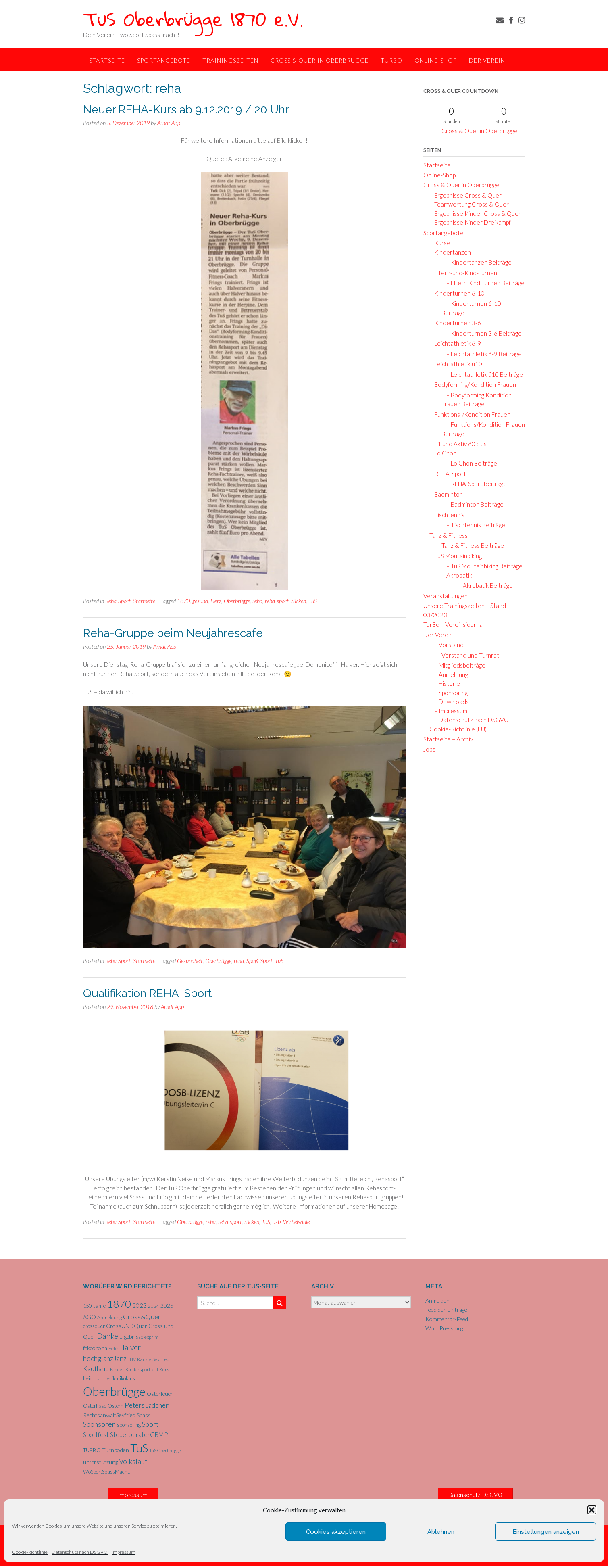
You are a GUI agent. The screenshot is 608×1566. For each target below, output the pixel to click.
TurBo (391, 60)
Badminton (446, 494)
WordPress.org (444, 1328)
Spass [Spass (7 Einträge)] (144, 1415)
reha (257, 600)
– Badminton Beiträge (472, 504)
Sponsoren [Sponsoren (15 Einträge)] (99, 1424)
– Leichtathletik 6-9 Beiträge (481, 353)
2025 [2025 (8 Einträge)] (166, 1305)
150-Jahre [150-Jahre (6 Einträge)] (94, 1306)
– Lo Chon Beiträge (469, 463)
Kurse (439, 242)
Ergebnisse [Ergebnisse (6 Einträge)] (131, 1337)
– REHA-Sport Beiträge (474, 483)
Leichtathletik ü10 (455, 363)
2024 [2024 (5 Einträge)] (153, 1306)
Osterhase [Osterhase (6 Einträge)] (94, 1406)
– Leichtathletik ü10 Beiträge (482, 374)
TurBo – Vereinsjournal (453, 624)
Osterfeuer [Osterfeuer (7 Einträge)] (160, 1394)
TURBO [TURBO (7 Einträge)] (92, 1450)
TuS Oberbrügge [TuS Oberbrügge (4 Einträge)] (165, 1450)
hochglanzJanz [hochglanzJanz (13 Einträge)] (105, 1358)
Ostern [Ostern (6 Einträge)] (115, 1406)
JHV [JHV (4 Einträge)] (132, 1359)
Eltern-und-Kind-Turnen (463, 272)
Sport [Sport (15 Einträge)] (150, 1424)
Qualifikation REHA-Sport (147, 993)
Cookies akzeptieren (336, 1531)
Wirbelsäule (296, 1221)
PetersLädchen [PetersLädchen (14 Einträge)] (147, 1405)
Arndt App (168, 122)
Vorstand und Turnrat (470, 655)
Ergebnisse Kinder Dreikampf (470, 222)
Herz (215, 600)
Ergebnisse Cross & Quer (465, 195)
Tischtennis (446, 514)
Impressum (123, 1552)
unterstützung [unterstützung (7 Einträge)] (100, 1462)
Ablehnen (440, 1531)
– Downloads (449, 701)
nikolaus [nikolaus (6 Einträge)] (126, 1378)
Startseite (107, 60)
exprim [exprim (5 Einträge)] (151, 1337)
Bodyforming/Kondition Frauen (472, 384)
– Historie (444, 683)
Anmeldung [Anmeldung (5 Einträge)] (109, 1317)
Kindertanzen (450, 252)
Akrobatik (457, 575)
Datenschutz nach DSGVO (80, 1552)
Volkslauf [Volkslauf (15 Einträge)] (133, 1461)
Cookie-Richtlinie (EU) (458, 729)
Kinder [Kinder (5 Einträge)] (117, 1369)
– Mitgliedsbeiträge (457, 665)
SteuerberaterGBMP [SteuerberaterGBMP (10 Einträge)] (139, 1434)
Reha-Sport (118, 600)
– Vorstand (446, 644)
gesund (200, 600)
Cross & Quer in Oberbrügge (320, 60)
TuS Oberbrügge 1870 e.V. (193, 18)
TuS (312, 600)
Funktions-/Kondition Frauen (469, 414)
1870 (183, 600)
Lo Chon (442, 453)
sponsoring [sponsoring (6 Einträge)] (129, 1425)
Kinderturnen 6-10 (457, 293)
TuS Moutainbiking (455, 556)
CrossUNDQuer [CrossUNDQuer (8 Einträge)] (126, 1325)
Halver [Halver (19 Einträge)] (130, 1347)
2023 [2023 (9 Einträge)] (139, 1305)
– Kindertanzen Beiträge (476, 262)
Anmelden (437, 1300)
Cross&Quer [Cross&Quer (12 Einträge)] (141, 1316)
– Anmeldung (448, 674)
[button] (592, 1510)
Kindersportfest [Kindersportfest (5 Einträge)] (141, 1369)
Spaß (252, 960)
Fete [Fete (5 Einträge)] (113, 1348)
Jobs (429, 749)
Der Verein (487, 60)
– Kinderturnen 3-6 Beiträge (481, 333)
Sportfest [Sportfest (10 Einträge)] (96, 1434)
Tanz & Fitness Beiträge (472, 545)
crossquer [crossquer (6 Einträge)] (94, 1326)
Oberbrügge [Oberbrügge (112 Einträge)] (114, 1391)
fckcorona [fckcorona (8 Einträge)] (95, 1348)
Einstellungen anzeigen (545, 1531)
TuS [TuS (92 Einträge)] (139, 1448)
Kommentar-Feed (446, 1318)
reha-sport (277, 600)
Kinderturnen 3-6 (455, 322)
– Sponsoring (448, 692)
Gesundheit (190, 960)
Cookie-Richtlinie (30, 1552)
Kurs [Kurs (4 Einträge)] (164, 1369)
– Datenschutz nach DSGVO (469, 719)
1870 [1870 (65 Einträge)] (119, 1303)
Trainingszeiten (230, 60)
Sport (266, 960)
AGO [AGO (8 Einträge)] (89, 1316)
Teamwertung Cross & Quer (469, 204)
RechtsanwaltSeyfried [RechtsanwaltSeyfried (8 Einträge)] (109, 1414)
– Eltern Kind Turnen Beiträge (483, 282)
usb (277, 1221)
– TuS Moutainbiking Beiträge (482, 566)
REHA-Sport (447, 473)
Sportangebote (163, 60)
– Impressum (448, 710)
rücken (298, 600)
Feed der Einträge (446, 1309)
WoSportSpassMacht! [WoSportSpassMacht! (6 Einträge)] (107, 1471)
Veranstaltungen (445, 595)
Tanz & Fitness (448, 535)
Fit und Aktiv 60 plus (458, 443)
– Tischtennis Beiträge (473, 524)
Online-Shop (435, 60)
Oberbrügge (237, 600)
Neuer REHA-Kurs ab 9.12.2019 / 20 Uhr (186, 109)
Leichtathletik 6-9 (455, 343)
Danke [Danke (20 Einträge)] (107, 1335)
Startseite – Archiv (448, 739)
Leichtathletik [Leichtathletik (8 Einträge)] (99, 1378)
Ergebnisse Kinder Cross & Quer (475, 213)
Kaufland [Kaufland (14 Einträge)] (96, 1368)
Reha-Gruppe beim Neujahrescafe (173, 633)
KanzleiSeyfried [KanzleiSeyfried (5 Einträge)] (153, 1359)
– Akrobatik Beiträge (483, 585)
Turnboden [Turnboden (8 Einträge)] (115, 1450)
